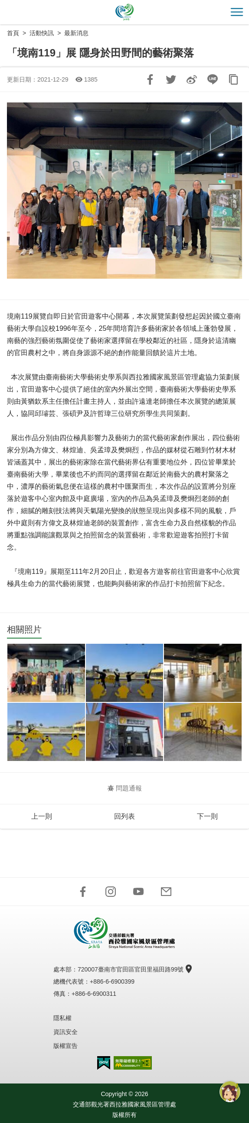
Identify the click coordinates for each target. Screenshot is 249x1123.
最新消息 (76, 33)
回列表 (124, 816)
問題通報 (125, 788)
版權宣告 (65, 1045)
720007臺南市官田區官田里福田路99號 (134, 969)
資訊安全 (65, 1031)
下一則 (207, 816)
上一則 (41, 816)
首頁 (13, 33)
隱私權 (62, 1017)
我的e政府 (103, 1063)
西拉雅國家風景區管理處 (124, 12)
